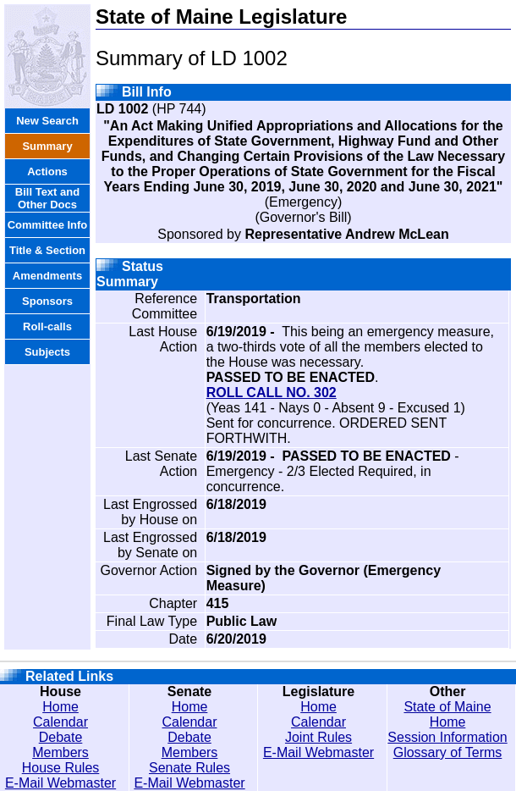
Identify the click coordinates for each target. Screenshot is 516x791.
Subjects (47, 352)
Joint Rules (318, 737)
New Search (47, 120)
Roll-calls (47, 326)
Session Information (447, 737)
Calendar (60, 722)
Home (60, 707)
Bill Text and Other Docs (47, 198)
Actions (47, 171)
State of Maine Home (447, 714)
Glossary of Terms (447, 752)
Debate (61, 737)
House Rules (61, 768)
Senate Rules (189, 768)
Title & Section (47, 250)
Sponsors (47, 301)
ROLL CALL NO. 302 (271, 392)
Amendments (47, 275)
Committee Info (48, 224)
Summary (47, 146)
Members (60, 752)
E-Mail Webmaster (60, 783)
